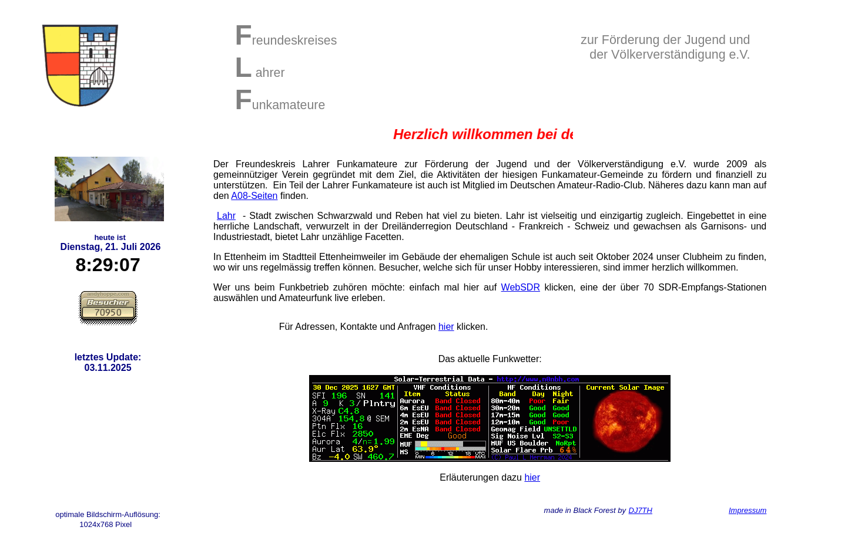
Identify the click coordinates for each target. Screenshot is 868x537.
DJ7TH (640, 510)
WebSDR (520, 287)
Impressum (747, 510)
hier (446, 327)
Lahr (226, 216)
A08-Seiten (254, 196)
